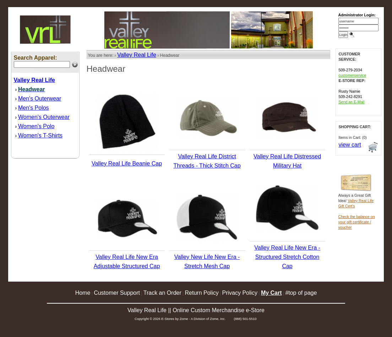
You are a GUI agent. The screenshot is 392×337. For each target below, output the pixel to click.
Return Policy (202, 293)
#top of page (301, 293)
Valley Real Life (136, 55)
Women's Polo (36, 126)
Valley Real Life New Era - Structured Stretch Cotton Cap (287, 257)
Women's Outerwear (44, 117)
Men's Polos (33, 108)
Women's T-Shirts (40, 135)
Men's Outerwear (39, 99)
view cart (350, 145)
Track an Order (162, 293)
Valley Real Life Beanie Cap (127, 164)
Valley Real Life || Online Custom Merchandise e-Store (196, 310)
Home (83, 293)
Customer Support (117, 293)
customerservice (352, 75)
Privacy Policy (240, 293)
